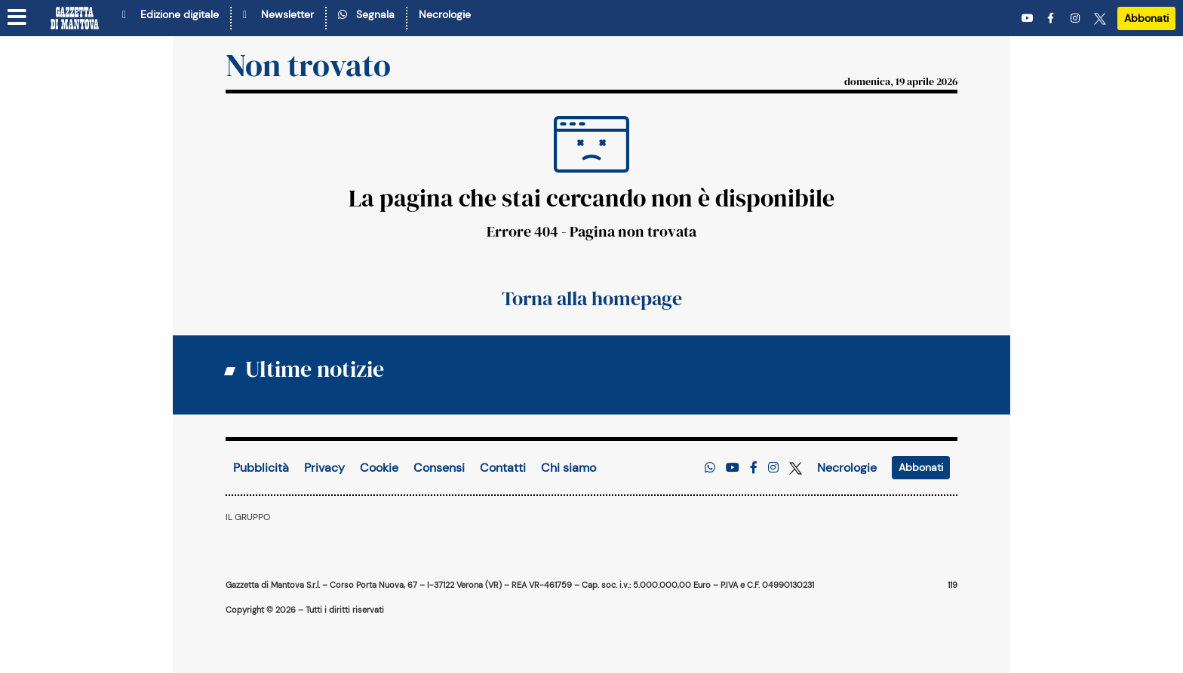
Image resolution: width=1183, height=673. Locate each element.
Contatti (503, 468)
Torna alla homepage (592, 298)
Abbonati (1146, 18)
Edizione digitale (170, 14)
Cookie (379, 468)
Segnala (366, 14)
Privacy (324, 468)
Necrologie (445, 14)
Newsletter (278, 14)
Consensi (439, 468)
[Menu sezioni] (17, 18)
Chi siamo (568, 468)
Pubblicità (261, 468)
